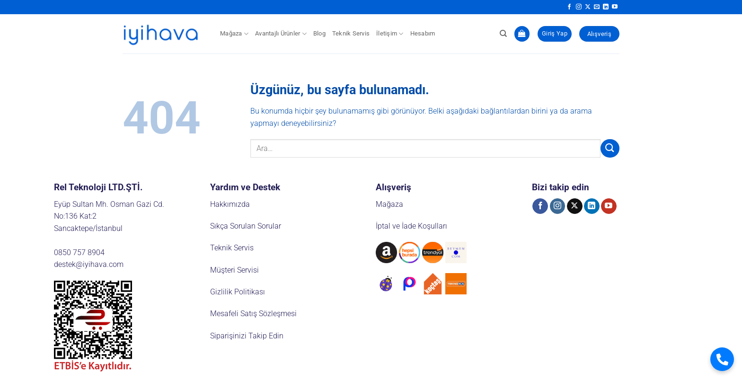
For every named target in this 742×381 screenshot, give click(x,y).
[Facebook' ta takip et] (569, 7)
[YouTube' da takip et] (615, 7)
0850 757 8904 (79, 252)
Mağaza (234, 33)
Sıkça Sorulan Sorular (245, 226)
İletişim (390, 33)
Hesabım (422, 33)
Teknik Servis (351, 33)
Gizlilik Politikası (237, 291)
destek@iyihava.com (89, 264)
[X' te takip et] (588, 7)
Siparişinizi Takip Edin (246, 335)
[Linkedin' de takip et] (606, 7)
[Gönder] (610, 148)
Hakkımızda (230, 204)
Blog (319, 33)
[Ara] (503, 34)
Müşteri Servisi (234, 270)
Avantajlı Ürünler (281, 33)
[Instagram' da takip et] (579, 7)
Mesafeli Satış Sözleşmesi (253, 313)
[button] (522, 34)
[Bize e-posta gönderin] (597, 7)
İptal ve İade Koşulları (411, 226)
